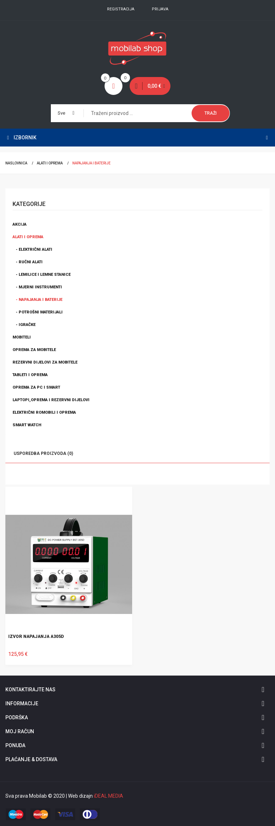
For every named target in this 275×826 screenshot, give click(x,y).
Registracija (120, 9)
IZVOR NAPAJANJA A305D (36, 636)
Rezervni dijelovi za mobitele (45, 362)
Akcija (19, 224)
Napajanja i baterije (91, 163)
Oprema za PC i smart (36, 387)
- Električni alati (32, 249)
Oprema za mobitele (34, 349)
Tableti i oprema (30, 375)
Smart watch (27, 425)
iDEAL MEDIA (108, 796)
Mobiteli (22, 337)
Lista (33, 474)
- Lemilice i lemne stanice (42, 274)
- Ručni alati (28, 262)
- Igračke (24, 324)
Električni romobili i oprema (44, 412)
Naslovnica (16, 163)
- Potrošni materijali (38, 312)
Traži (210, 113)
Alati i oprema (50, 163)
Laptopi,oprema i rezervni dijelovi (51, 400)
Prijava (160, 9)
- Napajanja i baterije (37, 299)
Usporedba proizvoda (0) (43, 453)
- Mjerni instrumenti (37, 287)
